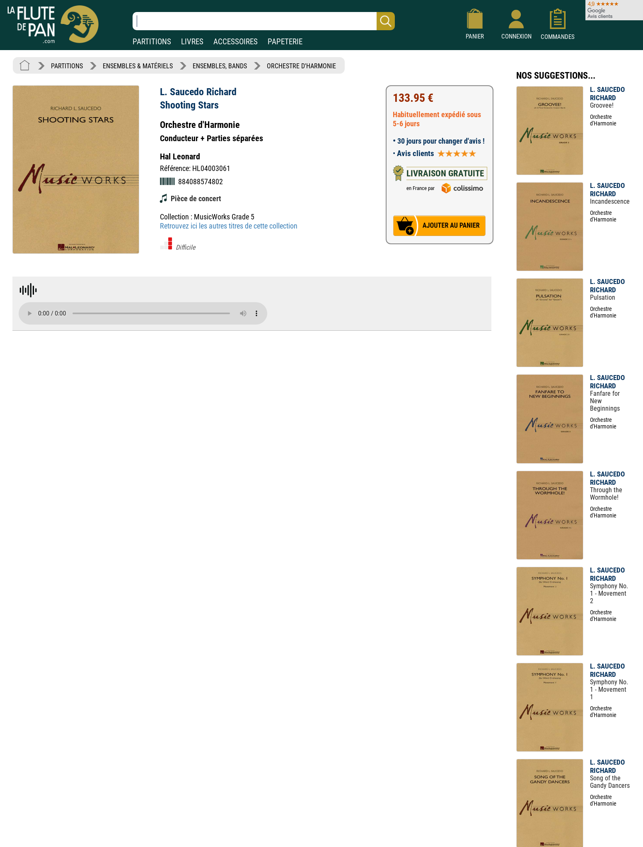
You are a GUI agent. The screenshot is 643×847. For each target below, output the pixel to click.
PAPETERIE (285, 41)
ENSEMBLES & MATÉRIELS (138, 66)
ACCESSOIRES (235, 41)
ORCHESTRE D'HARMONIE (301, 66)
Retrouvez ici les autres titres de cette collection (228, 225)
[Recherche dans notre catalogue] (264, 21)
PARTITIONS (152, 41)
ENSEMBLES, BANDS (220, 66)
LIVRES (192, 41)
